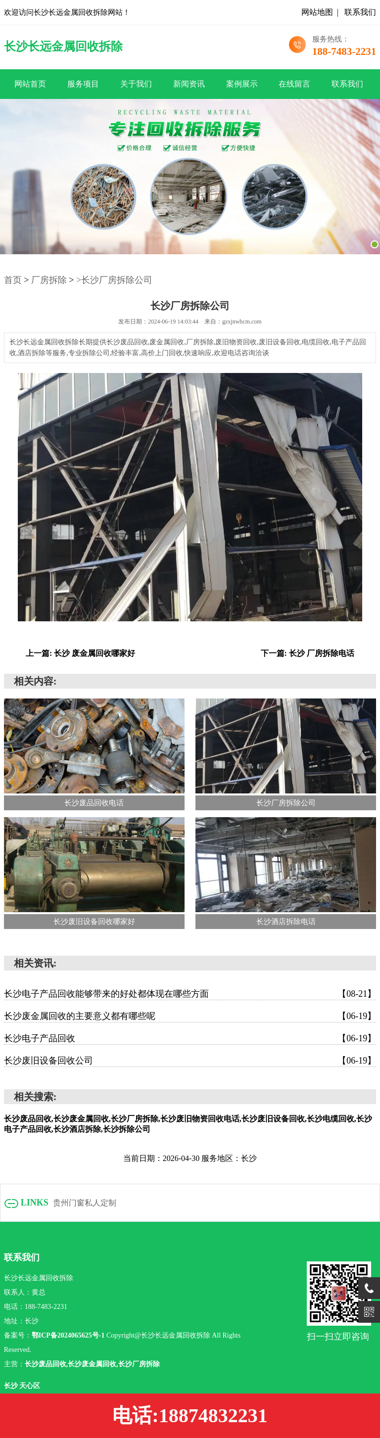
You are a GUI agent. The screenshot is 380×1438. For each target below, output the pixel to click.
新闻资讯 (189, 84)
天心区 (29, 1386)
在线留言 (294, 84)
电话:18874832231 (189, 1415)
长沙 (12, 1386)
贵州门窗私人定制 (84, 1203)
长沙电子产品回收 (190, 1038)
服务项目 (83, 84)
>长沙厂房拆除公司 (114, 280)
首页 (13, 280)
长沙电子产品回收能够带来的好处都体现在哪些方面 (190, 994)
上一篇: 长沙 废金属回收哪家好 (80, 653)
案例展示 (242, 84)
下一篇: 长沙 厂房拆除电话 (307, 653)
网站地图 (317, 12)
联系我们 (360, 12)
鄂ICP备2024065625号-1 (68, 1335)
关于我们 (136, 84)
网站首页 (30, 84)
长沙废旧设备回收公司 (190, 1061)
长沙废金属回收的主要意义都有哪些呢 (190, 1016)
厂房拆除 (49, 280)
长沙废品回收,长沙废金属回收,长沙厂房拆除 (92, 1364)
